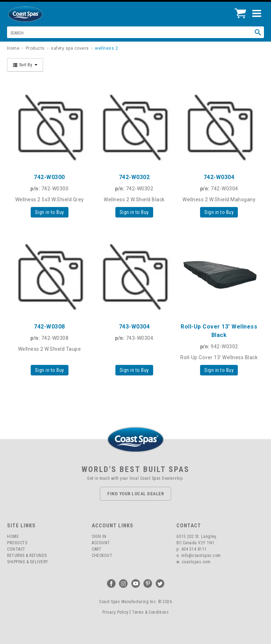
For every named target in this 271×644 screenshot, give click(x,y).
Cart (96, 549)
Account (101, 542)
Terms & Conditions (150, 612)
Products (17, 542)
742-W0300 (49, 177)
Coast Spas (37, 14)
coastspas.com (196, 561)
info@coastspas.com (201, 555)
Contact (16, 549)
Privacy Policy (115, 612)
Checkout (102, 555)
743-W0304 (134, 326)
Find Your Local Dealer (135, 493)
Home (13, 536)
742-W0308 (49, 326)
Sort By (25, 64)
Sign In (99, 536)
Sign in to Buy (49, 212)
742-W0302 (134, 177)
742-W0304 (219, 177)
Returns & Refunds (27, 555)
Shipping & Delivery (27, 561)
